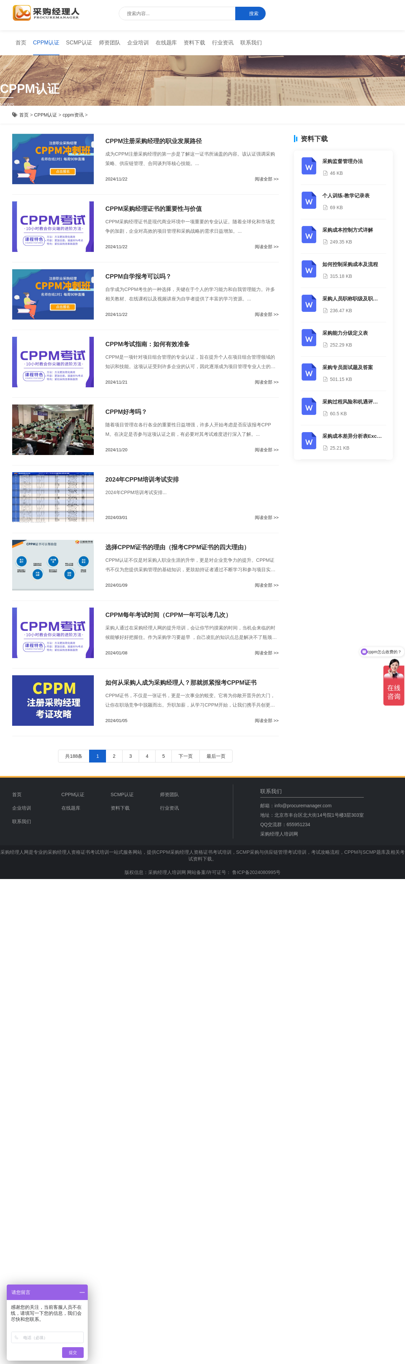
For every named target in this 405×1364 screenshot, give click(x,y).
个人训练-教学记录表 (346, 195)
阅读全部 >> (267, 179)
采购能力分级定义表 (345, 333)
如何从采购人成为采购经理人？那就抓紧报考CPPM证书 (180, 682)
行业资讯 (223, 42)
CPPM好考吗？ (126, 412)
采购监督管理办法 (342, 161)
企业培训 (138, 42)
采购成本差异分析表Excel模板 (356, 436)
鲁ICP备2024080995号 (255, 872)
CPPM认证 (46, 42)
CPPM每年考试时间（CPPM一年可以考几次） (168, 615)
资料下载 (194, 42)
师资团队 (109, 42)
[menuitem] (21, 42)
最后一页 (216, 756)
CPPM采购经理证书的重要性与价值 (153, 208)
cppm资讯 (72, 115)
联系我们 (251, 42)
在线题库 (166, 42)
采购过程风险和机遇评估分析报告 (360, 401)
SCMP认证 (79, 42)
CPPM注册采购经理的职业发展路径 (153, 141)
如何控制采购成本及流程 (350, 264)
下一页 (186, 756)
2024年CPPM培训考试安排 (142, 479)
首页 (21, 42)
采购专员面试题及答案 (347, 367)
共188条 (73, 756)
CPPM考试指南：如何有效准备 (147, 344)
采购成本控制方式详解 (347, 230)
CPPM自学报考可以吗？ (138, 276)
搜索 (250, 14)
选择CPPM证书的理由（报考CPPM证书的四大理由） (177, 547)
